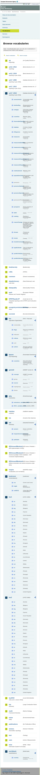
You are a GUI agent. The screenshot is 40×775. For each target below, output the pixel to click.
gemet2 (11, 370)
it (14, 550)
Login (26, 4)
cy (14, 512)
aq (10, 60)
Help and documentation (9, 15)
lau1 (10, 497)
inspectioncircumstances (18, 434)
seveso (11, 729)
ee (14, 525)
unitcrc (16, 346)
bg (15, 508)
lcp (10, 704)
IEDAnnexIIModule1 (16, 446)
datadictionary (14, 281)
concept (16, 374)
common (12, 276)
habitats (16, 127)
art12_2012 (13, 67)
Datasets (4, 18)
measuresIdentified (18, 142)
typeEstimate (17, 247)
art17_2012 (13, 86)
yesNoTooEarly (18, 253)
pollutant (16, 439)
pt (14, 574)
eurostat (12, 314)
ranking (16, 216)
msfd (10, 711)
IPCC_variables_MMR (18, 406)
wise (10, 745)
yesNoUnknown (18, 258)
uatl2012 (16, 490)
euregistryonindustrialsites (16, 307)
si (14, 585)
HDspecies (17, 132)
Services (4, 34)
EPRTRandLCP (14, 299)
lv (14, 560)
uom (10, 740)
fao (10, 318)
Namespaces (6, 37)
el (14, 529)
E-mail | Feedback (7, 769)
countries (16, 116)
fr (14, 539)
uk (14, 592)
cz (14, 515)
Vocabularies (6, 30)
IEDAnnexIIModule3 (16, 453)
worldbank (12, 751)
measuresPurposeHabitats (18, 153)
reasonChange (18, 222)
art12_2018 (13, 73)
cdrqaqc (16, 109)
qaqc (15, 212)
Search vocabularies (10, 55)
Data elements (6, 24)
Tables (4, 21)
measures (17, 136)
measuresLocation (18, 147)
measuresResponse (18, 165)
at (14, 501)
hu (15, 543)
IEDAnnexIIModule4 (16, 461)
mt (15, 564)
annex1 (16, 429)
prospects (17, 207)
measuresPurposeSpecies (18, 159)
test (10, 735)
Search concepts (23, 55)
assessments (17, 99)
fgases (11, 354)
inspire (11, 470)
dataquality (13, 288)
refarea (16, 338)
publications (13, 724)
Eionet (9, 11)
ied (10, 422)
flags (15, 329)
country (16, 757)
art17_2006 (13, 80)
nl (14, 567)
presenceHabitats (18, 186)
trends (16, 238)
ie (14, 546)
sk (14, 588)
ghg (10, 396)
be (14, 505)
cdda (10, 272)
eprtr (10, 292)
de (14, 519)
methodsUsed (18, 170)
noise (11, 717)
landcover (12, 476)
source (16, 383)
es (14, 532)
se (14, 581)
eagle (15, 486)
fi (14, 536)
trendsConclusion (18, 242)
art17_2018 (13, 93)
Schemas (5, 27)
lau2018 (11, 698)
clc (15, 482)
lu (14, 557)
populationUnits (18, 175)
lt (14, 553)
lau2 (10, 597)
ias (10, 418)
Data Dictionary (15, 11)
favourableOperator (18, 121)
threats (16, 232)
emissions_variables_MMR (18, 402)
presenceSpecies (18, 193)
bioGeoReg (17, 105)
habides (11, 411)
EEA (10, 1)
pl (14, 571)
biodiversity (13, 267)
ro (14, 578)
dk (14, 522)
